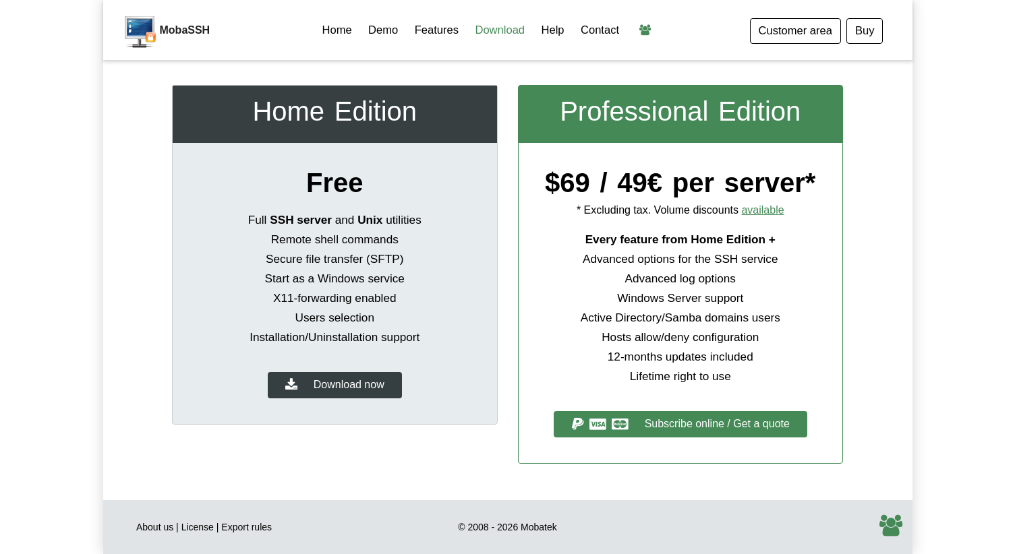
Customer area (795, 30)
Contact (600, 30)
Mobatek (539, 527)
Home (337, 30)
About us (154, 527)
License (197, 527)
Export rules (246, 527)
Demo (383, 30)
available (762, 210)
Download (500, 30)
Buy (865, 30)
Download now (334, 385)
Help (553, 30)
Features (437, 30)
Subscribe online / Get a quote (680, 424)
